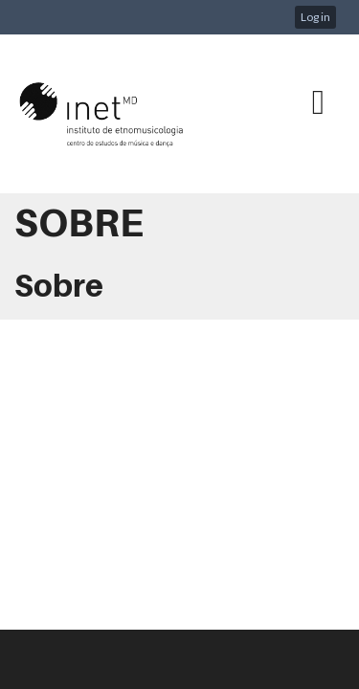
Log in (315, 17)
